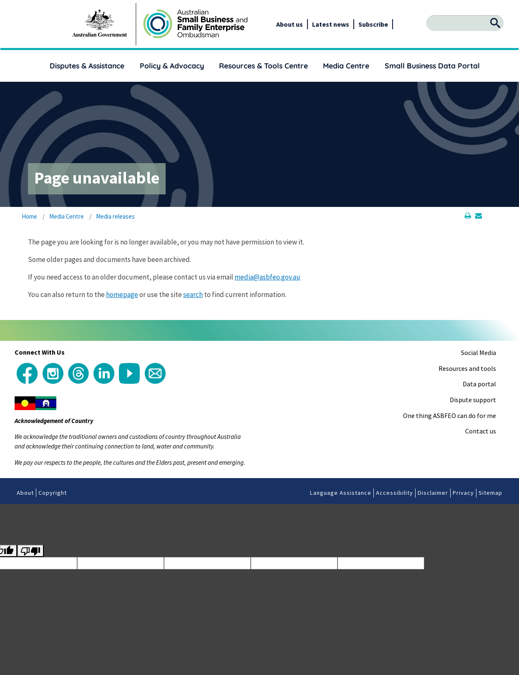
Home (29, 216)
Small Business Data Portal (432, 65)
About (25, 492)
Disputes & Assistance (87, 65)
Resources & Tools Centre (263, 65)
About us (289, 24)
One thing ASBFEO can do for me (449, 415)
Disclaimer (433, 492)
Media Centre (346, 65)
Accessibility (394, 492)
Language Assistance (340, 492)
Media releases (115, 216)
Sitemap (490, 492)
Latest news (330, 24)
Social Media (478, 352)
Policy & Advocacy (172, 65)
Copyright (52, 492)
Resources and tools (467, 368)
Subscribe (373, 24)
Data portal (479, 384)
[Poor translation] (30, 550)
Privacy (463, 492)
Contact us (480, 431)
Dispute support (473, 399)
